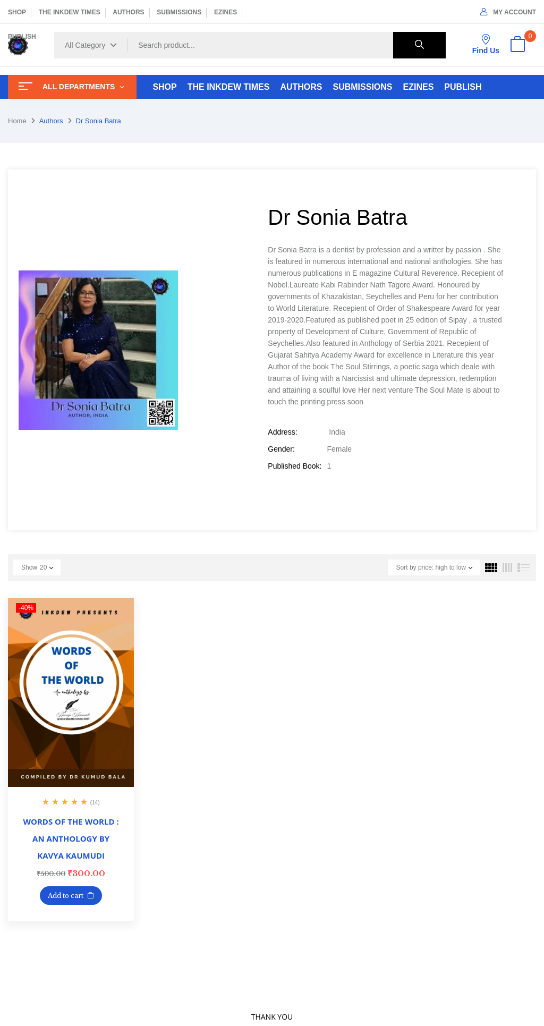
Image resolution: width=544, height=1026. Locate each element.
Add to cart (65, 896)
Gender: (281, 449)
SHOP (17, 12)
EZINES (225, 12)
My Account (508, 12)
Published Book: (294, 466)
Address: (282, 432)
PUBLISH (22, 36)
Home (17, 121)
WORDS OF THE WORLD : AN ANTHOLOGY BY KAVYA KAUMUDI (71, 838)
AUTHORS (128, 12)
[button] (517, 45)
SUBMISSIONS (179, 12)
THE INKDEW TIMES (69, 12)
